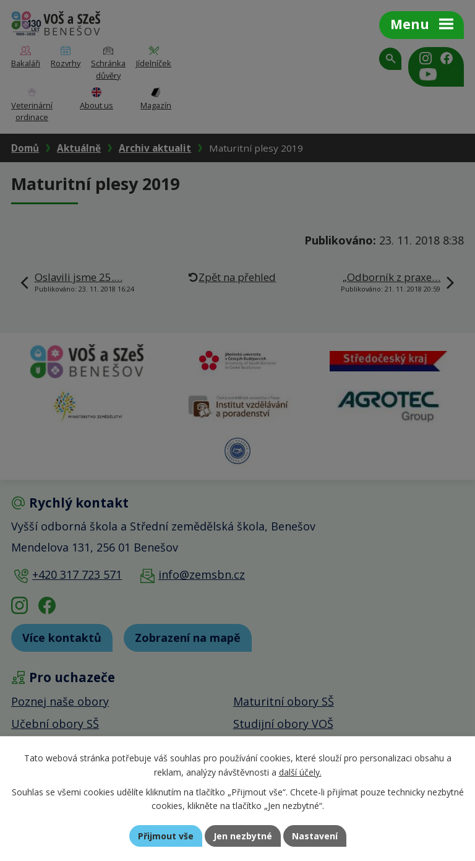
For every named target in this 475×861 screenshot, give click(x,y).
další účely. (300, 772)
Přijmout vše (166, 836)
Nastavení (315, 836)
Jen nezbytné (242, 836)
